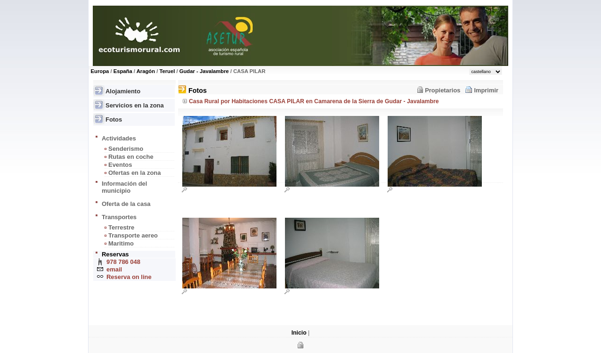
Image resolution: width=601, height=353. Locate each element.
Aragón (146, 71)
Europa (100, 71)
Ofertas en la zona (134, 172)
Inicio (299, 332)
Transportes (119, 217)
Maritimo (121, 243)
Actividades (119, 138)
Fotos (114, 119)
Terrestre (121, 227)
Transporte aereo (133, 235)
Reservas (115, 254)
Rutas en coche (131, 156)
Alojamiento (123, 91)
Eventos (120, 164)
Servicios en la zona (135, 105)
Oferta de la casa (126, 203)
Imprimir (486, 90)
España (123, 71)
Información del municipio (124, 187)
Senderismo (125, 148)
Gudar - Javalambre (204, 71)
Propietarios (442, 90)
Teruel (167, 71)
